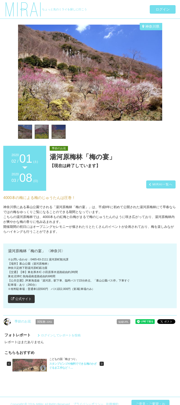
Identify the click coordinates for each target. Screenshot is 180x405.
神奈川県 (150, 26)
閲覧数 (44, 321)
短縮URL (123, 321)
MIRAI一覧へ (162, 184)
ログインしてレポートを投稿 (61, 335)
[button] (9, 364)
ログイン (163, 9)
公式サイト (21, 299)
